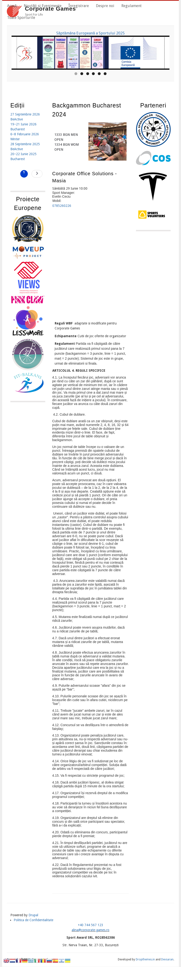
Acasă (12, 6)
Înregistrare (79, 6)
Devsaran (167, 959)
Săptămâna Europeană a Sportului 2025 (90, 33)
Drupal (33, 915)
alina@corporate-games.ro (90, 930)
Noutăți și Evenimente (43, 6)
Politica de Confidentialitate (33, 920)
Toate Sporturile (21, 17)
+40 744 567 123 (90, 925)
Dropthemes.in (145, 959)
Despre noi (105, 6)
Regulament (131, 6)
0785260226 (61, 206)
